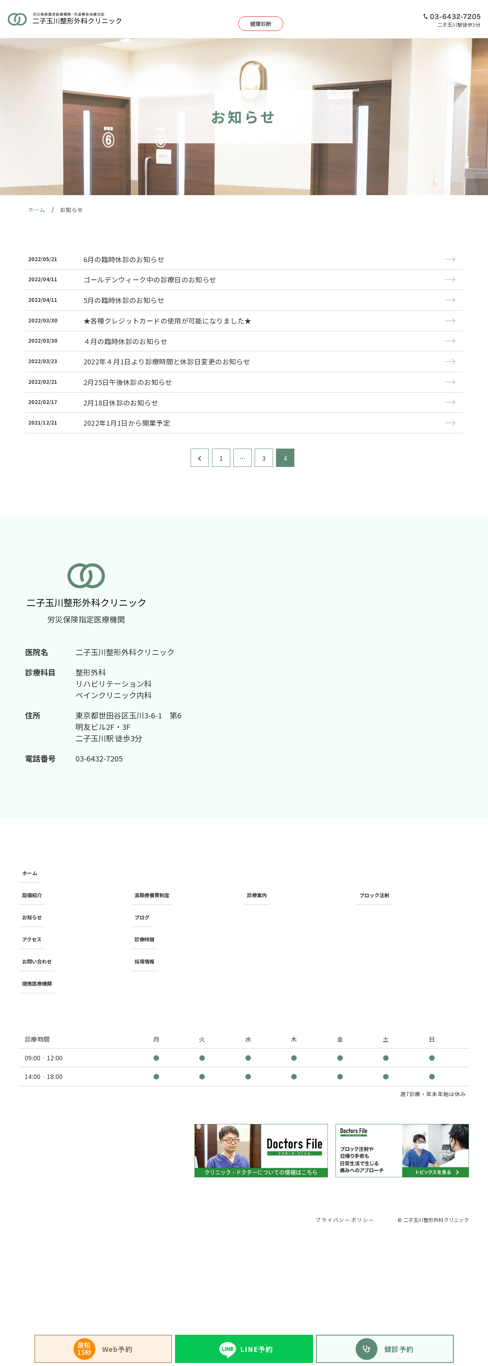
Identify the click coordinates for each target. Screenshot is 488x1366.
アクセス (365, 19)
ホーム (30, 924)
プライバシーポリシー (343, 1231)
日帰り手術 (297, 19)
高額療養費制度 (154, 939)
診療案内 (261, 19)
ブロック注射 (376, 939)
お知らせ (33, 954)
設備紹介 (332, 19)
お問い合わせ (39, 983)
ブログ (142, 954)
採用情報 (397, 19)
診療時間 (145, 968)
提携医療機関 (39, 997)
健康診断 (219, 19)
